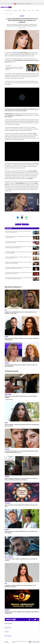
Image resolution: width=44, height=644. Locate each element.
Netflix (29, 10)
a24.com (28, 3)
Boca (33, 10)
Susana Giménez (37, 10)
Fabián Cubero (24, 10)
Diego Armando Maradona (8, 10)
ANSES (20, 10)
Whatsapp (26, 218)
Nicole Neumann (25, 224)
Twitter (22, 218)
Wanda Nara (15, 10)
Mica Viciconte (16, 52)
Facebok (18, 218)
